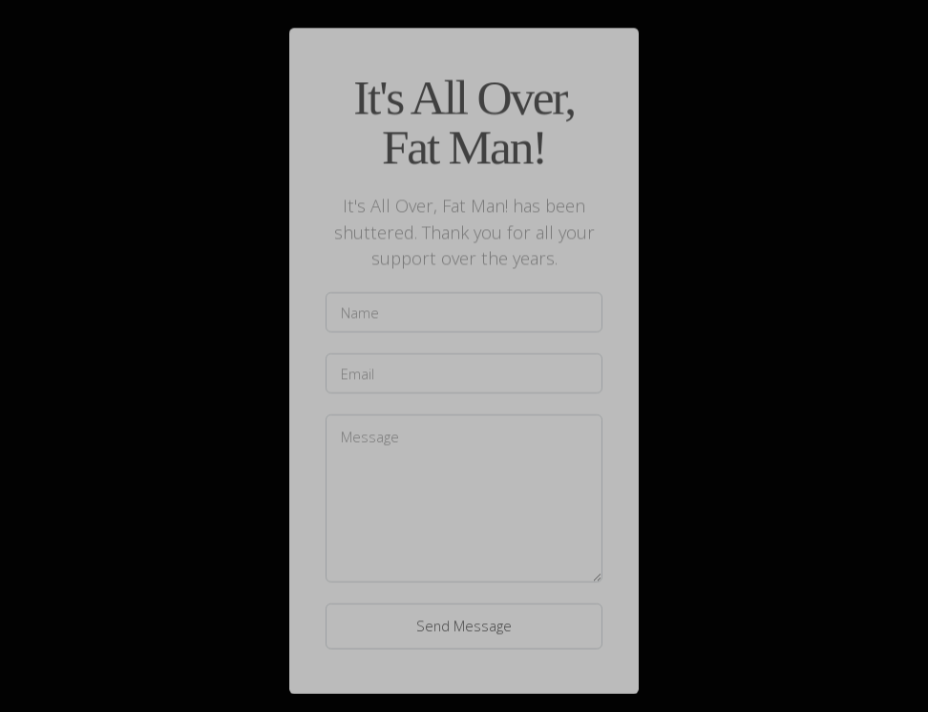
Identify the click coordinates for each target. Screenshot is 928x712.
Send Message (464, 626)
